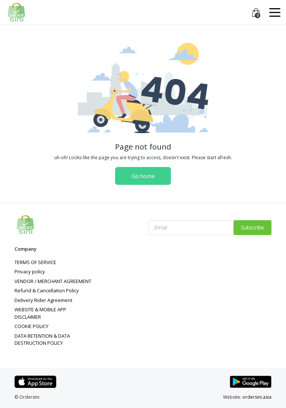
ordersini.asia (256, 397)
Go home (143, 176)
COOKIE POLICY (31, 326)
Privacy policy (30, 271)
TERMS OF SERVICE (35, 262)
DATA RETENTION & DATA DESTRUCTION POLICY (42, 339)
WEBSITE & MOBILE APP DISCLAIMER (40, 313)
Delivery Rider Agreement (43, 300)
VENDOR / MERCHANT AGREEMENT (53, 281)
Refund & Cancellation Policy (47, 290)
